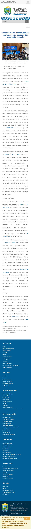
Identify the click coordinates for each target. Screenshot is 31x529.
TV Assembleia (5, 450)
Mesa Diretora (5, 376)
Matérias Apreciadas (7, 401)
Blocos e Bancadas (6, 379)
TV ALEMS (15, 317)
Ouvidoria (4, 472)
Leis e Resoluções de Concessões (10, 365)
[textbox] (13, 22)
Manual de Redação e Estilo (8, 456)
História (4, 346)
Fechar (27, 518)
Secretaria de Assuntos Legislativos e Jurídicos (13, 409)
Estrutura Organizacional (8, 348)
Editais (4, 488)
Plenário (4, 403)
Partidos (4, 377)
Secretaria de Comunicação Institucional (11, 454)
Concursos (5, 352)
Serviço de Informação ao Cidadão (10, 468)
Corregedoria (5, 385)
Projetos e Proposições (7, 394)
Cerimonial (4, 361)
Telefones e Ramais (7, 367)
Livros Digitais (5, 448)
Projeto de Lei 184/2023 (11, 243)
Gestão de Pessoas (6, 360)
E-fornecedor (5, 494)
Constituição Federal (7, 421)
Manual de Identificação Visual (9, 458)
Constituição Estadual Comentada (10, 427)
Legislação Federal (6, 423)
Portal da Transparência (7, 470)
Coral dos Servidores (7, 358)
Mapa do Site (5, 476)
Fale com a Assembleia (7, 478)
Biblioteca (4, 354)
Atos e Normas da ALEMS (8, 419)
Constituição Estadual (7, 425)
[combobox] (13, 21)
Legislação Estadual (7, 429)
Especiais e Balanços (7, 445)
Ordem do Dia (5, 395)
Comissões (5, 405)
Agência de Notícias (7, 443)
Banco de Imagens (6, 447)
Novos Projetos (5, 399)
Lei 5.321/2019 (9, 128)
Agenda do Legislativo (7, 474)
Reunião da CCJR (6, 397)
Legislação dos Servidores (8, 434)
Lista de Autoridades (7, 363)
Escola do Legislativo (7, 356)
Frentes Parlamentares (7, 383)
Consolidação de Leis (7, 407)
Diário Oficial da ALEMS (12, 154)
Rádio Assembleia (6, 452)
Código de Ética (6, 432)
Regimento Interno (6, 430)
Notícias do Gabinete (7, 381)
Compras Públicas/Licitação (8, 492)
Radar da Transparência (7, 466)
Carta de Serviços (6, 350)
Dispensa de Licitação (7, 490)
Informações (5, 486)
